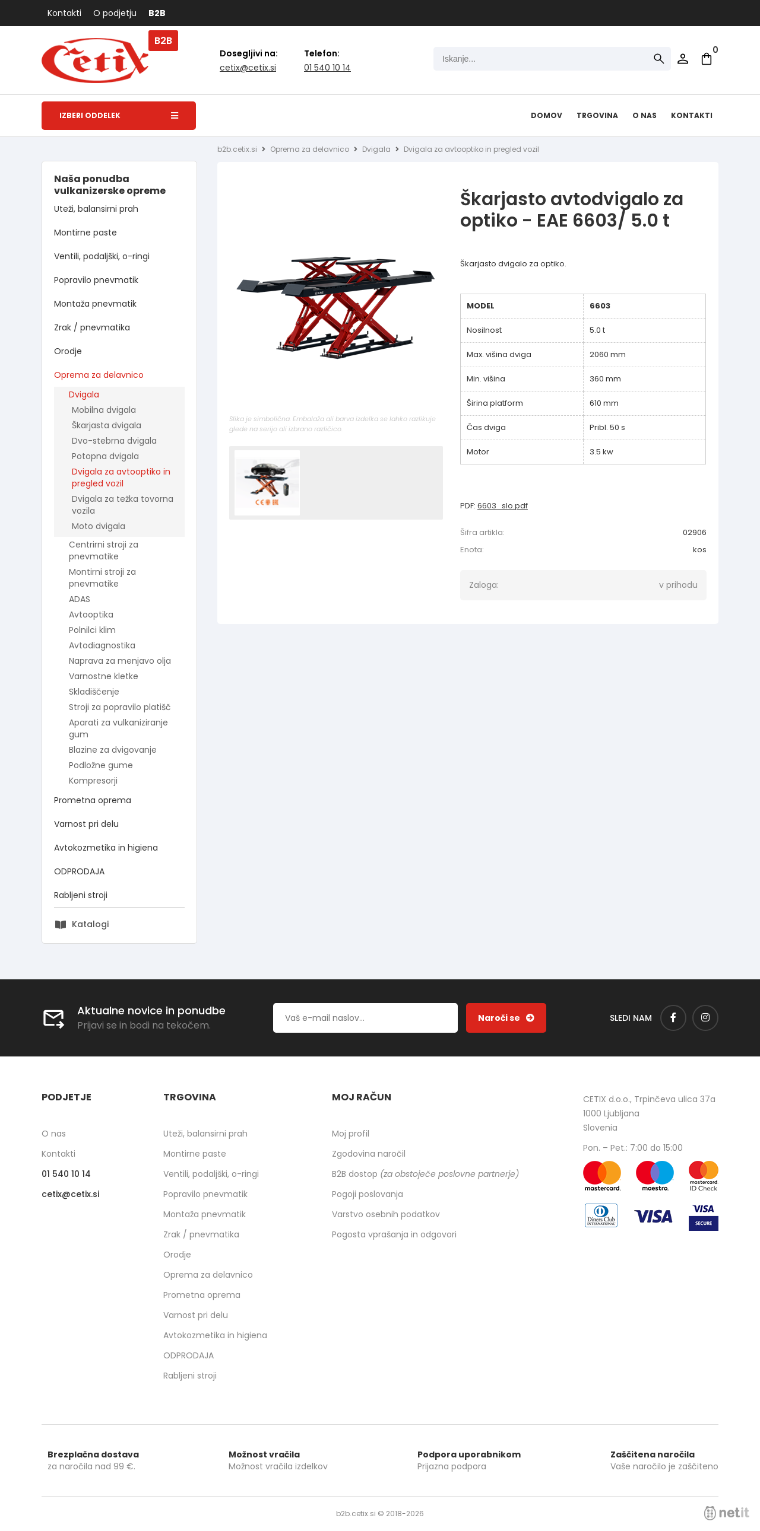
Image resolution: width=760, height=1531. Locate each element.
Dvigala (84, 394)
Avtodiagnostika (102, 645)
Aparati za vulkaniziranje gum (118, 728)
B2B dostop (425, 1174)
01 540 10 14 (327, 68)
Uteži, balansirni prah (96, 209)
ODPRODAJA (79, 871)
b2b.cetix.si (237, 149)
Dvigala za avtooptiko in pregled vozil (121, 477)
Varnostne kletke (103, 676)
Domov (546, 115)
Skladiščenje (94, 692)
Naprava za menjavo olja (120, 661)
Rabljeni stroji (80, 895)
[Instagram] (705, 1018)
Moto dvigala (98, 526)
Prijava (683, 59)
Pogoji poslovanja (367, 1194)
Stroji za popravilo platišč (120, 707)
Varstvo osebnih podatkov (386, 1214)
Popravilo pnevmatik (96, 280)
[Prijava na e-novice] (506, 1018)
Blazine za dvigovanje (113, 750)
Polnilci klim (92, 630)
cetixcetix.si (248, 68)
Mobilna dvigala (104, 410)
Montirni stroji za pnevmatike (102, 578)
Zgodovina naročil (369, 1154)
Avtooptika (91, 614)
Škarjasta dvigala (106, 425)
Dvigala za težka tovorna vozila (122, 505)
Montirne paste (85, 232)
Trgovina (597, 115)
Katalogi (90, 924)
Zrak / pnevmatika (92, 327)
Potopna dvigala (105, 456)
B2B (157, 13)
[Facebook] (673, 1018)
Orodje (68, 351)
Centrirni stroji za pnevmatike (103, 550)
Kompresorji (93, 781)
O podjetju (115, 13)
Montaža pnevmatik (95, 304)
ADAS (79, 599)
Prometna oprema (92, 800)
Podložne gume (101, 765)
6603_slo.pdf (502, 505)
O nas (644, 115)
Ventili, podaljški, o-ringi (102, 256)
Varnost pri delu (86, 824)
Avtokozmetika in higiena (106, 848)
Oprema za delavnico (99, 375)
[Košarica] (706, 59)
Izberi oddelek (118, 115)
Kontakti (64, 13)
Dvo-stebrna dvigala (114, 441)
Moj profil (350, 1134)
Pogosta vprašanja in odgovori (394, 1234)
